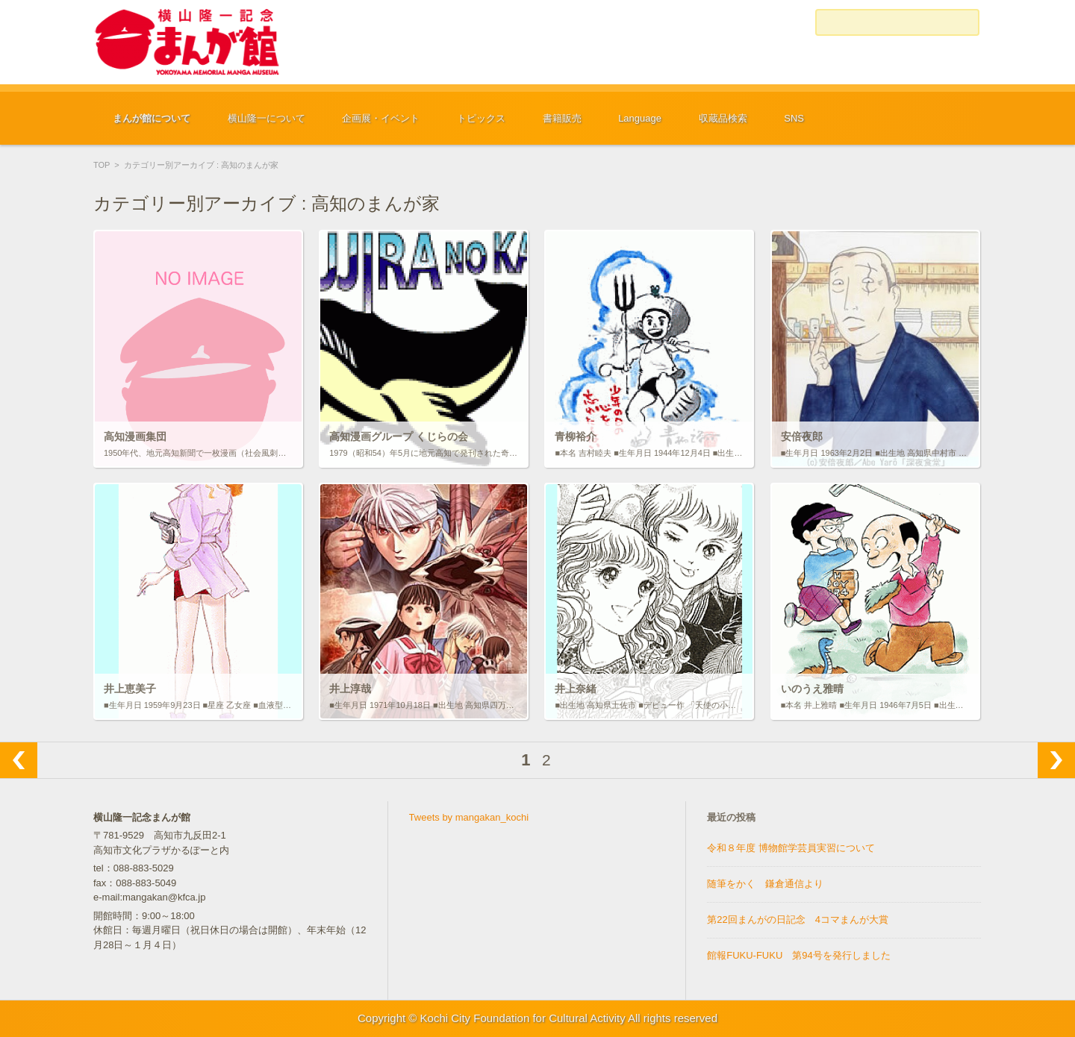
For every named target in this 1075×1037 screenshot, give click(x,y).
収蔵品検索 (723, 118)
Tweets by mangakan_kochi (469, 817)
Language (639, 118)
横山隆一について (266, 118)
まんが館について (151, 118)
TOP (101, 164)
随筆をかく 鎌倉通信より (765, 883)
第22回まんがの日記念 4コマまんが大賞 (797, 919)
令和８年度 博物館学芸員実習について (791, 847)
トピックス (481, 118)
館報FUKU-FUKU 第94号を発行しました (799, 955)
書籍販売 (562, 118)
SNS (794, 118)
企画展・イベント (381, 118)
